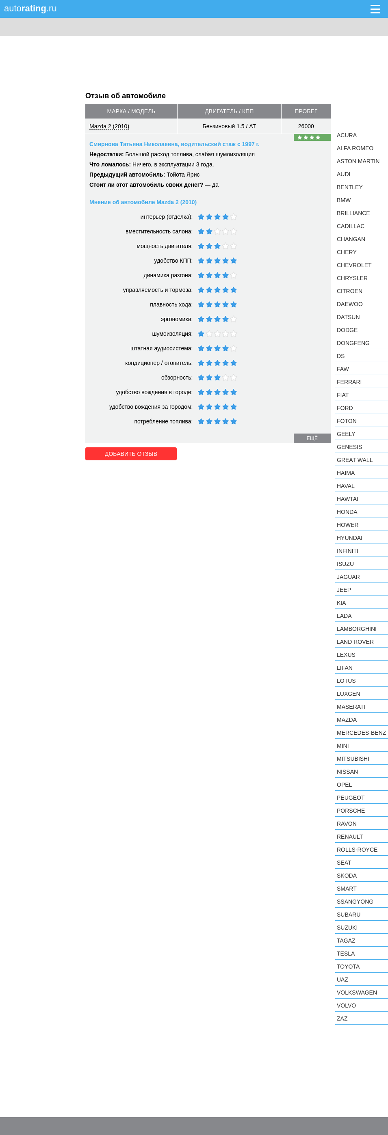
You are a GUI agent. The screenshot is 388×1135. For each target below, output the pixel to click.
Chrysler (352, 278)
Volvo (346, 1005)
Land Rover (355, 642)
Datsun (348, 317)
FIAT (343, 395)
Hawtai (347, 499)
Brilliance (353, 213)
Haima (346, 473)
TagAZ (346, 940)
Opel (344, 784)
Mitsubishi (353, 758)
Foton (347, 421)
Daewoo (350, 304)
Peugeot (350, 797)
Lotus (346, 681)
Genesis (349, 447)
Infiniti (347, 551)
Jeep (344, 590)
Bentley (350, 187)
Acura (347, 135)
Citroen (349, 291)
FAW (343, 369)
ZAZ (342, 1018)
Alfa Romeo (355, 148)
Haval (346, 486)
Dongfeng (353, 343)
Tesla (346, 953)
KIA (341, 603)
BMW (344, 200)
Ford (345, 408)
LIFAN (345, 668)
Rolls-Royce (357, 849)
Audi (343, 174)
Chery (347, 252)
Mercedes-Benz (361, 732)
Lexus (346, 655)
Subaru (348, 914)
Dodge (347, 330)
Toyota (348, 966)
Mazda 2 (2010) (109, 126)
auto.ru (30, 8)
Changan (351, 239)
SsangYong (355, 901)
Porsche (351, 810)
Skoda (347, 875)
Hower (348, 525)
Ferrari (349, 382)
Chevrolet (354, 265)
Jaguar (348, 577)
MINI (343, 745)
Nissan (347, 771)
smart (347, 888)
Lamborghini (357, 629)
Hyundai (349, 538)
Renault (350, 836)
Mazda (347, 719)
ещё (312, 438)
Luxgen (348, 693)
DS (341, 356)
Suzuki (347, 927)
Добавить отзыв (131, 454)
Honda (347, 512)
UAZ (342, 979)
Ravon (347, 823)
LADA (344, 616)
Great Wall (355, 460)
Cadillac (350, 226)
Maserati (351, 706)
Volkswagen (357, 992)
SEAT (344, 862)
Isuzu (345, 564)
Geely (346, 434)
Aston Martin (358, 161)
